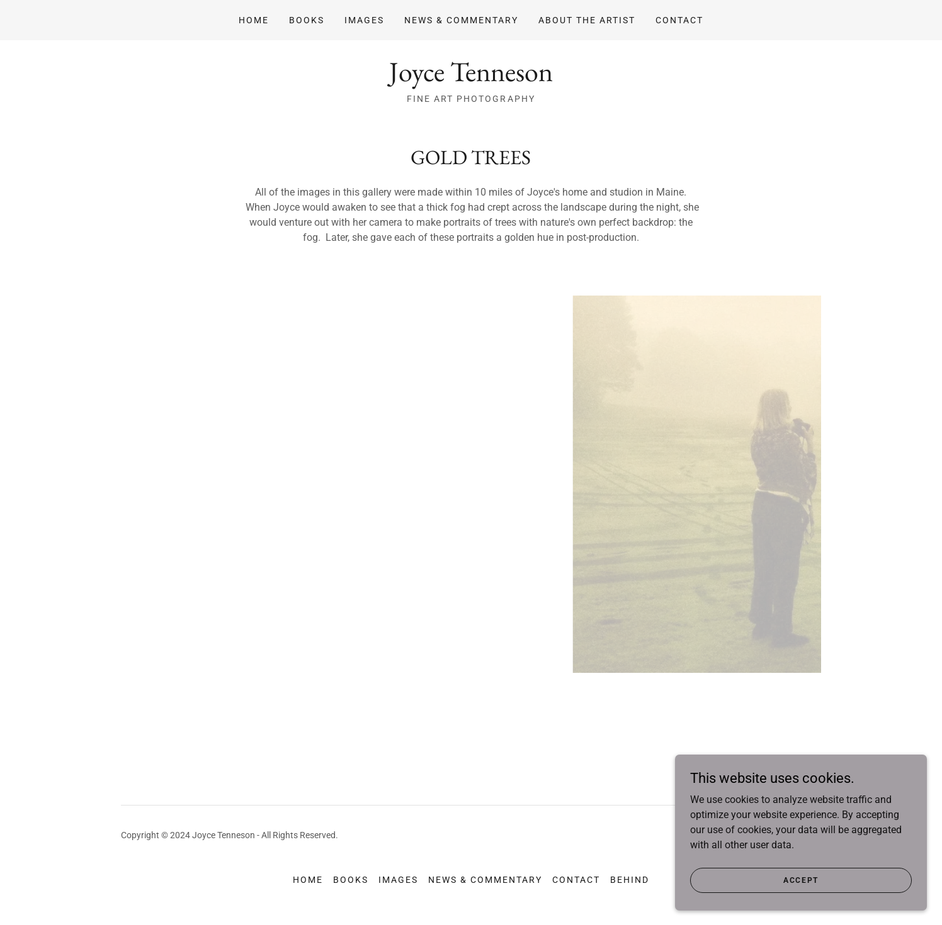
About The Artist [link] (586, 20)
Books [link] (306, 20)
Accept (801, 879)
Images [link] (364, 20)
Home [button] (308, 880)
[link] (471, 78)
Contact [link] (679, 20)
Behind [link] (629, 880)
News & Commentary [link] (461, 20)
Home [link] (254, 20)
